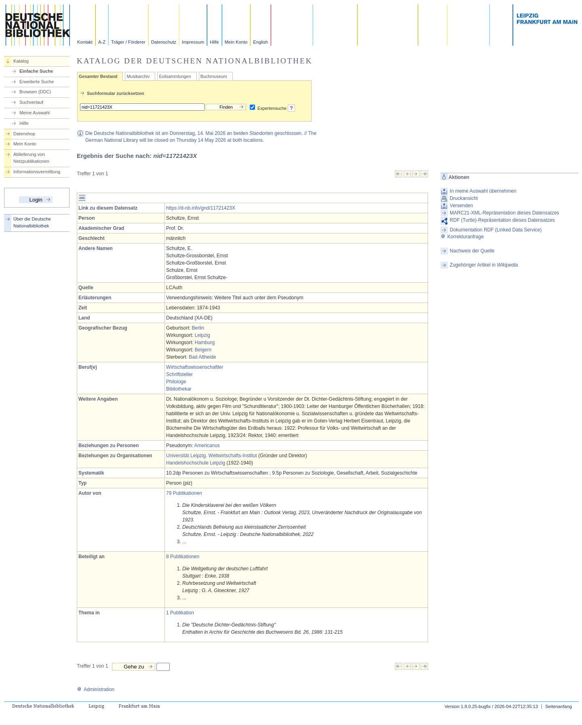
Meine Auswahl (34, 112)
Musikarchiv (138, 76)
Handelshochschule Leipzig (195, 463)
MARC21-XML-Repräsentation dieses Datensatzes (504, 213)
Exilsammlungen (175, 76)
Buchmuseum (213, 76)
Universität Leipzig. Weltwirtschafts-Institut (211, 455)
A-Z (101, 42)
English (260, 42)
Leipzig (202, 335)
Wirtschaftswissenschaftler (194, 367)
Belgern (203, 350)
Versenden (461, 205)
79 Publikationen (184, 493)
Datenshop (24, 133)
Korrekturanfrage (462, 237)
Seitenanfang (558, 706)
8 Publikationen (182, 556)
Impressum (193, 42)
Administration (95, 689)
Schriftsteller (179, 374)
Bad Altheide (202, 357)
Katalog (21, 61)
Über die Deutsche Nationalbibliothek (32, 222)
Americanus (206, 445)
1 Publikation (180, 613)
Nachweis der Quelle (472, 251)
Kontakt (85, 42)
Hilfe (214, 42)
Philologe (176, 382)
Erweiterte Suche (36, 81)
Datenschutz (163, 42)
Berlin (198, 328)
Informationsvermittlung (36, 171)
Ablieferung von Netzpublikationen (31, 158)
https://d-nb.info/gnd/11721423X (200, 208)
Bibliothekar (179, 389)
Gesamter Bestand (98, 76)
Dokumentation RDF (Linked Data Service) (496, 230)
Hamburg (205, 342)
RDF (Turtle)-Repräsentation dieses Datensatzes (502, 220)
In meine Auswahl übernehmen (483, 191)
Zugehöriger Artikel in (484, 265)
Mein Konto (236, 42)
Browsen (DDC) (35, 91)
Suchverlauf (31, 102)
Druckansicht (464, 198)
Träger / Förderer (128, 42)
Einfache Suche (36, 71)
